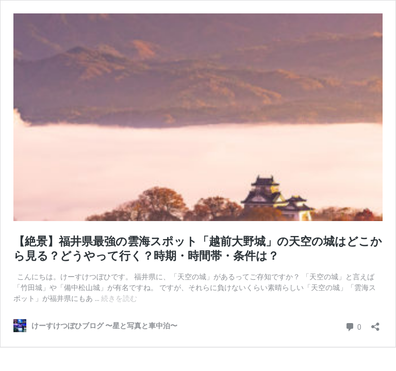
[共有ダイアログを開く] (375, 323)
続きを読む (119, 298)
